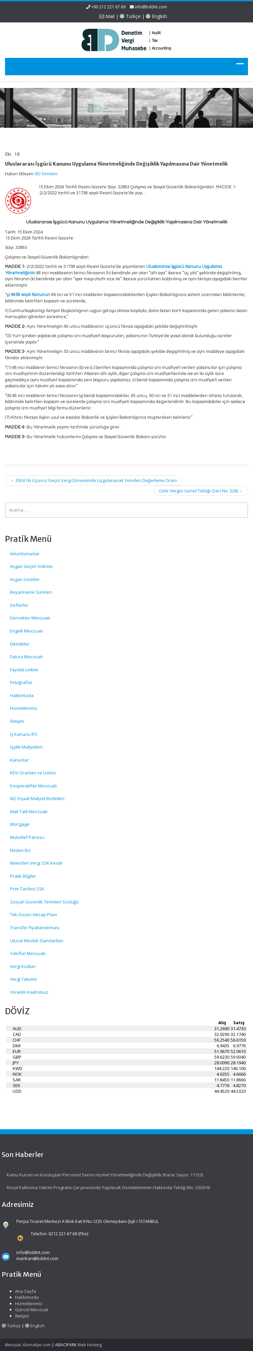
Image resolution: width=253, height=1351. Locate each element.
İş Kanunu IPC (24, 734)
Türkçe (130, 16)
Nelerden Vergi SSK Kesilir (36, 863)
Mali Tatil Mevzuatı (28, 811)
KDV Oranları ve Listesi (33, 773)
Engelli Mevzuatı (26, 631)
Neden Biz (20, 850)
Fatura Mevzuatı (26, 657)
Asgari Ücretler (25, 579)
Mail (106, 16)
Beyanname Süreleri (31, 592)
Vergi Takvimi (23, 979)
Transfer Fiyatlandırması (34, 928)
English (156, 16)
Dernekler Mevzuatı (30, 618)
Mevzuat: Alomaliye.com (28, 1345)
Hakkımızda (22, 695)
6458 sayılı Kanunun (30, 294)
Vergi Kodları (23, 966)
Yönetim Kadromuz (29, 992)
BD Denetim (46, 174)
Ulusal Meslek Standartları (36, 941)
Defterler (19, 605)
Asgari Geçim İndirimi (31, 566)
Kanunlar (19, 760)
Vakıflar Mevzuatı (27, 953)
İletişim (17, 721)
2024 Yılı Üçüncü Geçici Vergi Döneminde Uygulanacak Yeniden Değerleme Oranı (93, 480)
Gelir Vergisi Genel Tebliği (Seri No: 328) (201, 491)
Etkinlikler (19, 644)
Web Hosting (89, 1345)
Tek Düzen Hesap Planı (33, 914)
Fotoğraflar (21, 682)
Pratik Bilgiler (23, 876)
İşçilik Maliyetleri (26, 747)
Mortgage (19, 824)
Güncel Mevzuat (28, 1310)
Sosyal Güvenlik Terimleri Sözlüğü (44, 902)
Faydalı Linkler (24, 670)
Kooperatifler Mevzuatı (33, 786)
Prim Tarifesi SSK (27, 889)
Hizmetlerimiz (23, 708)
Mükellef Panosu (27, 837)
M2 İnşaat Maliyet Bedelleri (37, 798)
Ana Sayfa (22, 1291)
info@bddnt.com (151, 7)
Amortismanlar (25, 554)
